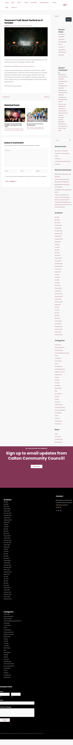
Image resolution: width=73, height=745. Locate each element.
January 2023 (58, 328)
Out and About (58, 398)
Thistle (56, 420)
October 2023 (58, 304)
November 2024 (59, 271)
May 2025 (57, 255)
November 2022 (59, 334)
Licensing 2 (61, 55)
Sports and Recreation (60, 415)
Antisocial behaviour (60, 352)
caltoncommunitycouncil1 (61, 184)
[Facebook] (56, 515)
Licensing (57, 387)
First (1, 702)
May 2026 (57, 222)
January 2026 (58, 233)
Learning (57, 385)
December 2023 (59, 298)
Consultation (58, 363)
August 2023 (58, 309)
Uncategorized (59, 426)
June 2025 (57, 252)
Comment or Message (5, 712)
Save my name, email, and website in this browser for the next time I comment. (26, 180)
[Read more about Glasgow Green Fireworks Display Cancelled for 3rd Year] (14, 115)
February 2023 (58, 326)
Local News (58, 390)
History (51, 2)
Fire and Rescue (59, 371)
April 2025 (57, 257)
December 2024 (59, 268)
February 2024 (58, 293)
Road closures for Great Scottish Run (35, 125)
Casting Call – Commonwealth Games (62, 42)
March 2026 (57, 227)
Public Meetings (59, 409)
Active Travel (58, 349)
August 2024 (58, 276)
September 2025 (59, 244)
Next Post (47, 97)
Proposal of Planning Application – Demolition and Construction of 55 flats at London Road (63, 126)
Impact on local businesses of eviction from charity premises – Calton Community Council (63, 110)
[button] (65, 5)
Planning (57, 401)
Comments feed (59, 444)
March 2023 (57, 323)
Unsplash (19, 86)
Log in (56, 438)
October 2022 (58, 337)
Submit (4, 725)
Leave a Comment (8, 129)
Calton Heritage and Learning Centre (13, 625)
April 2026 (57, 224)
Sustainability (58, 417)
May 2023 (57, 317)
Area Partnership (59, 355)
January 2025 (58, 265)
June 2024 (57, 282)
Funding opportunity (60, 374)
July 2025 (57, 249)
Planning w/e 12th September (62, 186)
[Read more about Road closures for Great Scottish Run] (37, 115)
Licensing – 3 (61, 47)
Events (25, 2)
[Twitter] (58, 515)
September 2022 (59, 339)
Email (2, 705)
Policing (57, 404)
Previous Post (6, 97)
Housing (57, 382)
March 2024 (57, 290)
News (18, 2)
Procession (57, 407)
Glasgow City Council (60, 376)
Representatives (42, 2)
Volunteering (58, 428)
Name (2, 696)
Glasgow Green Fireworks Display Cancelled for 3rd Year (13, 125)
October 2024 (58, 274)
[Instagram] (60, 515)
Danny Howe (12, 86)
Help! (6, 7)
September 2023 (59, 306)
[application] (20, 2)
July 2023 (57, 312)
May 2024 (57, 285)
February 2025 (58, 263)
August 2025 (58, 246)
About (12, 2)
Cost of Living (58, 365)
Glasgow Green (11, 130)
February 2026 (58, 230)
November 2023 (59, 301)
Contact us (13, 7)
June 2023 (57, 315)
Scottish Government (60, 412)
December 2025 (59, 235)
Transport (29, 129)
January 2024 (58, 296)
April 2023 (57, 320)
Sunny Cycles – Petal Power (62, 153)
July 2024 (57, 279)
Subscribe (36, 471)
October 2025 (58, 241)
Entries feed (58, 441)
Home (6, 2)
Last (12, 702)
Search (56, 16)
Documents (32, 2)
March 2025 (57, 260)
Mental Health (58, 393)
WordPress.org (58, 447)
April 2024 (57, 287)
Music (16, 26)
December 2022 (59, 331)
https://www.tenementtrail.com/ (27, 66)
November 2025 (59, 238)
